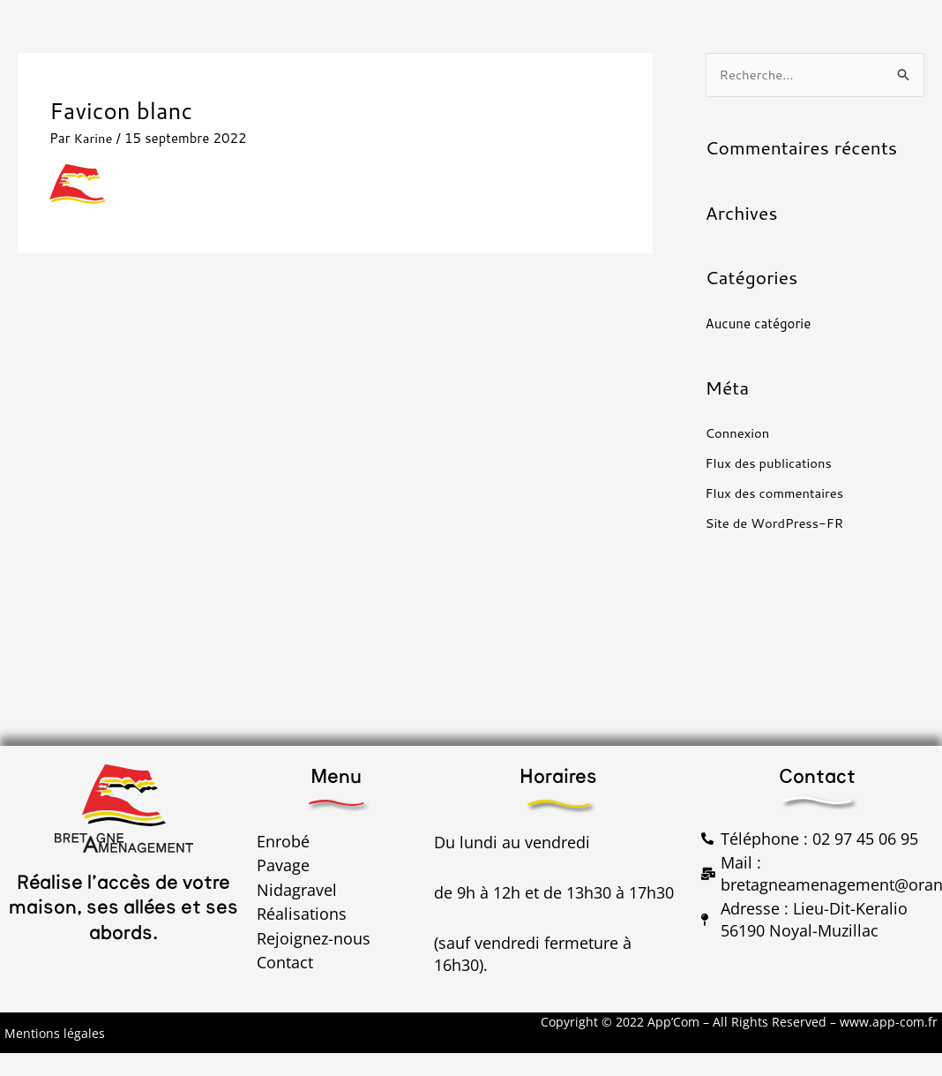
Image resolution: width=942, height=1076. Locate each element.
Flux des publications (770, 464)
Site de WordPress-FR (776, 523)
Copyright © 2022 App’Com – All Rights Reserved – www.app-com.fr (739, 1022)
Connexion (738, 434)
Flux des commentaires (776, 493)
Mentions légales (54, 1033)
